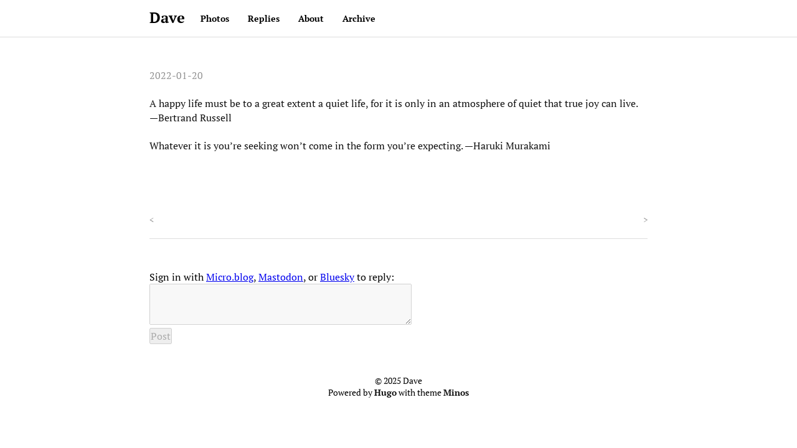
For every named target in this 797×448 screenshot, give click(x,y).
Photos (214, 18)
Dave (167, 17)
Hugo (385, 400)
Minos (456, 400)
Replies (264, 18)
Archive (358, 18)
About (311, 18)
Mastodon (280, 277)
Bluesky (337, 277)
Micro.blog (229, 277)
